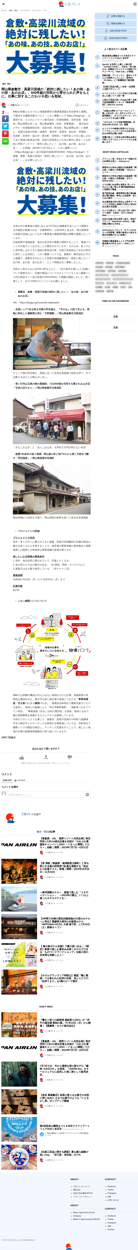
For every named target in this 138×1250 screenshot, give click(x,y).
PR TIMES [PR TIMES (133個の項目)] (101, 271)
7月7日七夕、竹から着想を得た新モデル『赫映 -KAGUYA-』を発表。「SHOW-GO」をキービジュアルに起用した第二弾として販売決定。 (64, 1070)
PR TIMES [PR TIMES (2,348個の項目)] (120, 267)
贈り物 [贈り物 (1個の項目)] (110, 291)
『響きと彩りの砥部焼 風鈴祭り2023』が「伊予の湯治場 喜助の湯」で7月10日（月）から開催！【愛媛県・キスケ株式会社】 (65, 1023)
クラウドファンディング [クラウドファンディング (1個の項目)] (123, 279)
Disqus (21, 780)
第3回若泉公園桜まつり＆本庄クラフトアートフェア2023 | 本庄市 (119, 58)
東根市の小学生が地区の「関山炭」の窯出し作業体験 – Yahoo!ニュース (119, 169)
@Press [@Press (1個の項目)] (100, 263)
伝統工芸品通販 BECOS (83, 1193)
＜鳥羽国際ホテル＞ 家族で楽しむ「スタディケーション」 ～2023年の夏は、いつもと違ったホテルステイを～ (64, 895)
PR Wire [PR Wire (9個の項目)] (123, 271)
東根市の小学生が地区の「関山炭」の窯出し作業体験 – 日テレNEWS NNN (119, 178)
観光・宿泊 (42, 831)
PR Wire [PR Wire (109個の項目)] (112, 271)
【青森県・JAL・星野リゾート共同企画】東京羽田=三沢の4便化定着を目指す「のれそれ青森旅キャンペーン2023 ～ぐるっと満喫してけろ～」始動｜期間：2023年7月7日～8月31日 (65, 843)
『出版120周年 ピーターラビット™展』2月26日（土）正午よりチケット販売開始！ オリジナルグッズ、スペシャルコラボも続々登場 (119, 114)
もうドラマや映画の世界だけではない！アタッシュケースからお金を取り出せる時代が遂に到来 (119, 131)
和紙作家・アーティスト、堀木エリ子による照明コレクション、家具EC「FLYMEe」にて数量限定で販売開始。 (119, 79)
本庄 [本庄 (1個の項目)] (123, 287)
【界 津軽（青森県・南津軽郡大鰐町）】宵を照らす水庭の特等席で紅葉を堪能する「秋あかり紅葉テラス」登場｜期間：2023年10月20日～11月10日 (64, 867)
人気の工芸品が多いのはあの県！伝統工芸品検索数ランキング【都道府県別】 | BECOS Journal (119, 103)
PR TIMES (9, 737)
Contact (111, 1229)
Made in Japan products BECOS (86, 1219)
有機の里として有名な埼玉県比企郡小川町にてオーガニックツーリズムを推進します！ (119, 139)
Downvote (70, 757)
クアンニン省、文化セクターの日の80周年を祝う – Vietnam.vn (119, 161)
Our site (7, 780)
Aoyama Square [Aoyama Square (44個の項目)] (123, 263)
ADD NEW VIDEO (115, 38)
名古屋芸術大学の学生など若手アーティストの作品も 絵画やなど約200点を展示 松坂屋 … (119, 204)
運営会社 (77, 1190)
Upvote (21, 757)
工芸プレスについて (81, 1186)
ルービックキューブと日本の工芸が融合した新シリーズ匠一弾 (119, 94)
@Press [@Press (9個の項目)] (110, 263)
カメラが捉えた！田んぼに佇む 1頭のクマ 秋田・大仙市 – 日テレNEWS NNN (119, 212)
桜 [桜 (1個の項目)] (131, 287)
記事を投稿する (115, 16)
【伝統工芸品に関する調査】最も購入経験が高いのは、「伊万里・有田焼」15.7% (64, 1153)
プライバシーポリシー (82, 1197)
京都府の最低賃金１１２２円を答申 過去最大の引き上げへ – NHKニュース (118, 243)
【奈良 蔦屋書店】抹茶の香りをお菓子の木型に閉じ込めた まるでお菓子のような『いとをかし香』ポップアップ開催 (64, 1098)
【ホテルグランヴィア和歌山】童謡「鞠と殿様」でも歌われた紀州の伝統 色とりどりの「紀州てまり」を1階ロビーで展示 (64, 978)
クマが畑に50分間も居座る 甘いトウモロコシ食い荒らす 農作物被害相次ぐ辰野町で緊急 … (118, 187)
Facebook (112, 1186)
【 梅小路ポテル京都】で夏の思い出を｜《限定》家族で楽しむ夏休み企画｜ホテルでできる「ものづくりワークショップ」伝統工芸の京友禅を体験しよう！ (64, 950)
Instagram (112, 1193)
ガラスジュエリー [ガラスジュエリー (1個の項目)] (103, 279)
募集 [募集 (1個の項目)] (116, 287)
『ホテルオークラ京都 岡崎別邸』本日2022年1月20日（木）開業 (118, 123)
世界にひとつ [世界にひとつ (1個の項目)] (126, 283)
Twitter (111, 1190)
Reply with (87, 794)
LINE (109, 1197)
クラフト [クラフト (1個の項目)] (100, 283)
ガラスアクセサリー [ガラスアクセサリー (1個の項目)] (120, 275)
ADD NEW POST (116, 31)
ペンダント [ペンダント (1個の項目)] (112, 283)
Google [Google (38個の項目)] (99, 267)
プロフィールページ (28, 763)
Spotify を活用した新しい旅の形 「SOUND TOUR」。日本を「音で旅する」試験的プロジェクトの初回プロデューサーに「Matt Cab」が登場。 (119, 68)
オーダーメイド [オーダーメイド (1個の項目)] (102, 275)
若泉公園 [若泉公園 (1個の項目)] (100, 291)
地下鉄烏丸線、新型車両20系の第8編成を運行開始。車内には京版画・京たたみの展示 (119, 195)
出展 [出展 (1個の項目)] (108, 287)
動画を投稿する (115, 23)
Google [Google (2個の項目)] (109, 267)
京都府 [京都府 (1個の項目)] (99, 287)
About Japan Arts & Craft (84, 1212)
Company (77, 1216)
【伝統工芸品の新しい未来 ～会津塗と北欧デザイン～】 (118, 87)
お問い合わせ (113, 1200)
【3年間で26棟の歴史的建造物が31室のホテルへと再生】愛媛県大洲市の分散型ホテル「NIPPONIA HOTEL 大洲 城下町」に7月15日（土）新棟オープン (65, 923)
